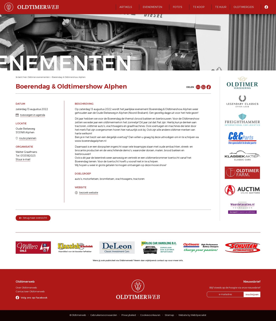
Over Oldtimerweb (26, 287)
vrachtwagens (123, 178)
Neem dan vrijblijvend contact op (151, 260)
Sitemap (169, 315)
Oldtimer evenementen (39, 77)
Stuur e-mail (23, 159)
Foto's (177, 7)
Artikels (126, 7)
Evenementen (152, 7)
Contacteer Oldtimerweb (30, 291)
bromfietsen (107, 178)
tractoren (139, 178)
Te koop (198, 7)
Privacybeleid (128, 315)
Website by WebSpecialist (192, 315)
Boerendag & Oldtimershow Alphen (69, 77)
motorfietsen (91, 178)
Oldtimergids (244, 7)
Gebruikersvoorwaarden (103, 315)
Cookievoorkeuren (150, 315)
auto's (78, 178)
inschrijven (252, 294)
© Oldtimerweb (78, 315)
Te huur (220, 7)
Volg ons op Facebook (34, 297)
